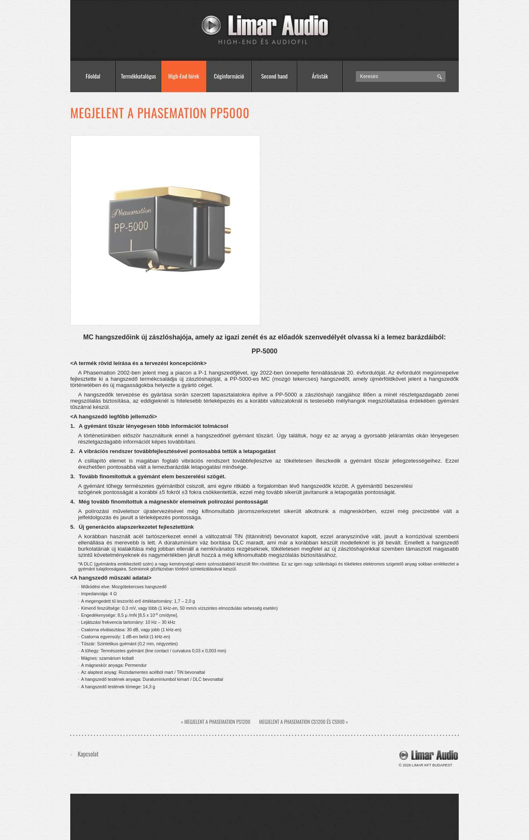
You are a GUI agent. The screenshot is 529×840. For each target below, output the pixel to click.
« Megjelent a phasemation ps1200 (215, 721)
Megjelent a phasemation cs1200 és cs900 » (303, 721)
